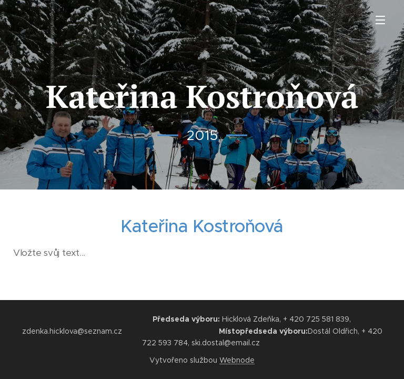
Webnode (237, 360)
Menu (380, 20)
